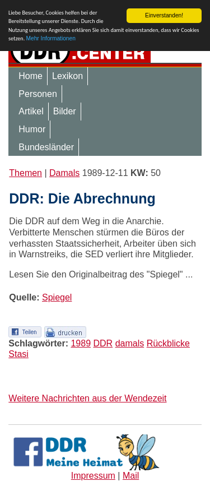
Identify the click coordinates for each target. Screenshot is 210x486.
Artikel (30, 111)
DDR (103, 343)
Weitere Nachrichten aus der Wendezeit (87, 398)
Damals (64, 173)
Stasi (18, 354)
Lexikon (67, 76)
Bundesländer (46, 147)
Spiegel (57, 297)
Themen (25, 173)
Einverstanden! (164, 15)
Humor (31, 129)
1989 (81, 343)
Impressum (93, 475)
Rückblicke (168, 343)
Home (30, 76)
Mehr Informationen (51, 38)
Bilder (64, 111)
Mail (131, 475)
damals (129, 343)
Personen (37, 94)
